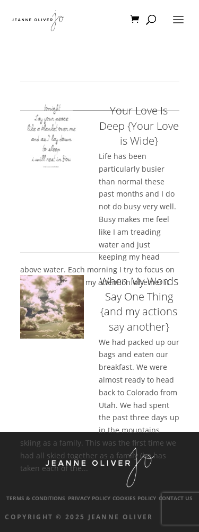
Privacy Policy (89, 498)
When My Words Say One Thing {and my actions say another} (139, 304)
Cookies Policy (134, 498)
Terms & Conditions (35, 498)
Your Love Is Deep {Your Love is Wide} (139, 125)
